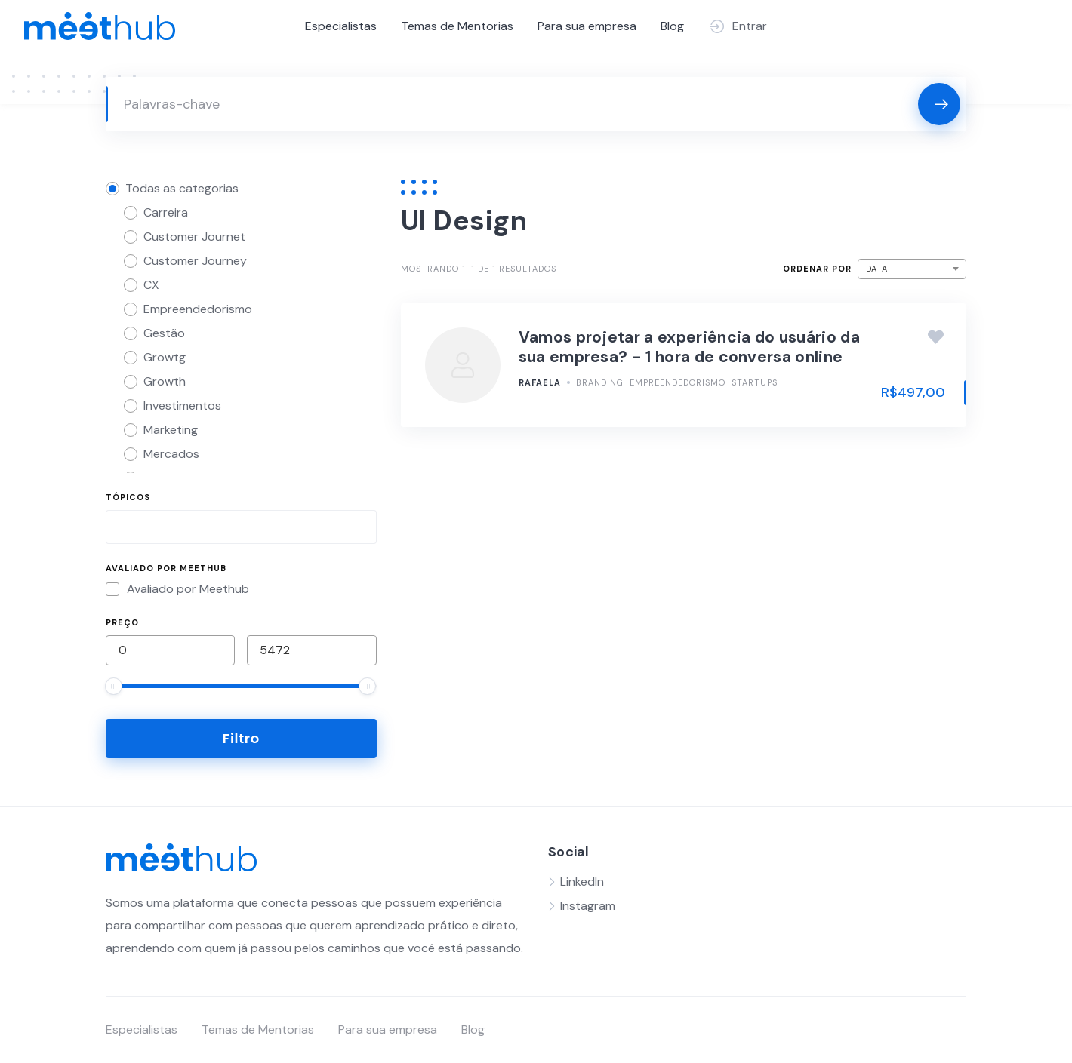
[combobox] (241, 527)
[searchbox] (123, 529)
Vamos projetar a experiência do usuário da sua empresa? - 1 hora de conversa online (689, 347)
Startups (755, 382)
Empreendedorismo (677, 382)
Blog (672, 26)
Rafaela (540, 382)
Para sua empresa (587, 26)
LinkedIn (582, 881)
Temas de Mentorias (457, 26)
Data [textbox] (877, 268)
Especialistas (341, 26)
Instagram (587, 906)
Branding (600, 382)
